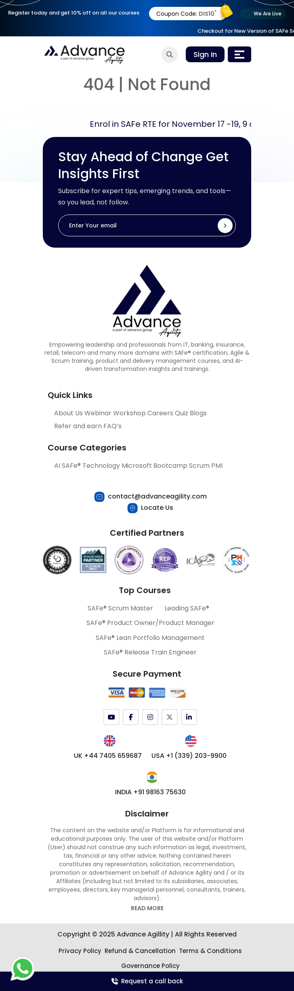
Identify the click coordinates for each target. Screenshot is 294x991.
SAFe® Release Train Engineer (150, 652)
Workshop (129, 413)
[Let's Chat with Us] (22, 967)
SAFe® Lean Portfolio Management (150, 637)
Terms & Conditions (210, 951)
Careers (160, 413)
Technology (101, 465)
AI (57, 465)
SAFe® (71, 465)
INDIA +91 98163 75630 (150, 792)
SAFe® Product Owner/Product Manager (150, 622)
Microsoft (137, 465)
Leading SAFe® (186, 608)
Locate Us (157, 507)
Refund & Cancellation (140, 951)
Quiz (181, 413)
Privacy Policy (80, 951)
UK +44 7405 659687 (108, 755)
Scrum (199, 465)
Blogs (198, 413)
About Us (68, 413)
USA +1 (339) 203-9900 (189, 755)
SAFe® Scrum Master (120, 608)
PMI (217, 465)
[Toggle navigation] (239, 54)
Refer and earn (78, 426)
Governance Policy (150, 966)
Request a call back (147, 981)
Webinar (97, 413)
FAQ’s (112, 426)
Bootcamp (170, 465)
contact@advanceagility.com (157, 496)
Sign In (205, 54)
